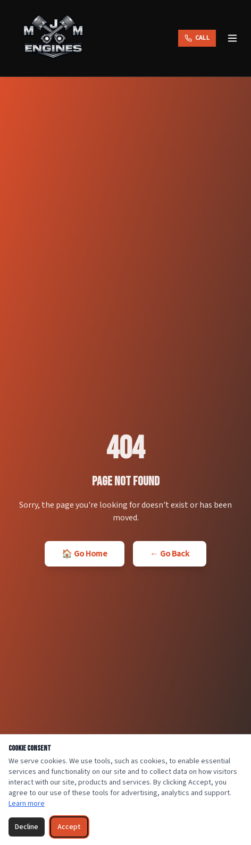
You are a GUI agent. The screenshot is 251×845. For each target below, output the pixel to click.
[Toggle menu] (232, 38)
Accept (69, 827)
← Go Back (169, 554)
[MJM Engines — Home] (53, 38)
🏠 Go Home (84, 554)
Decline (26, 827)
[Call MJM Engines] (197, 38)
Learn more (27, 803)
